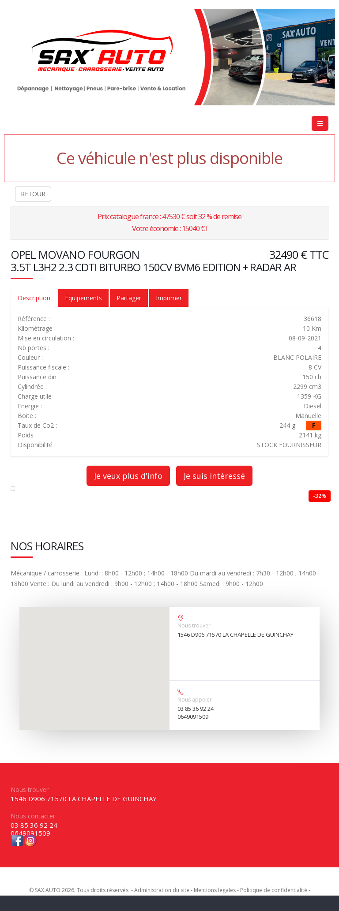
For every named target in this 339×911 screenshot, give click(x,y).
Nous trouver (194, 625)
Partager (129, 298)
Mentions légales (215, 890)
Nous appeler (194, 699)
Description (34, 298)
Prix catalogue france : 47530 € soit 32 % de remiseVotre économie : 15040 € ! (169, 222)
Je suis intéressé (214, 475)
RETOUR (33, 194)
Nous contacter (33, 816)
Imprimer (169, 298)
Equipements (83, 298)
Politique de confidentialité (273, 890)
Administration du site (161, 890)
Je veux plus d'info (128, 475)
